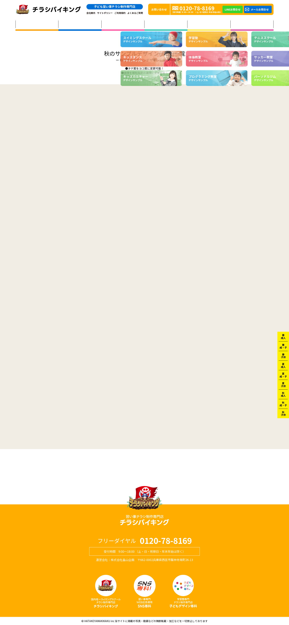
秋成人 (283, 394)
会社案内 (90, 13)
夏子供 (283, 384)
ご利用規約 (120, 13)
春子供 (283, 355)
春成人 (283, 336)
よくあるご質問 (135, 13)
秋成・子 (283, 404)
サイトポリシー (105, 13)
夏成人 (283, 365)
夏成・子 (283, 375)
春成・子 (283, 346)
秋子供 (283, 413)
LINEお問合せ (233, 9)
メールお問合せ (260, 9)
